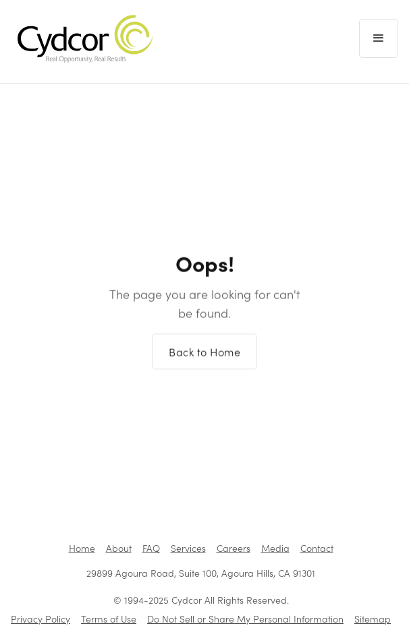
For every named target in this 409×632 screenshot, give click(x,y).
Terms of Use (108, 618)
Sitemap (372, 618)
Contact (316, 548)
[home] (82, 39)
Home (82, 548)
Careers (233, 548)
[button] (378, 38)
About (119, 548)
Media (275, 548)
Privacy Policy (40, 618)
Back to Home (204, 361)
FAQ (151, 548)
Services (188, 548)
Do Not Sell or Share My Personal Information (245, 618)
